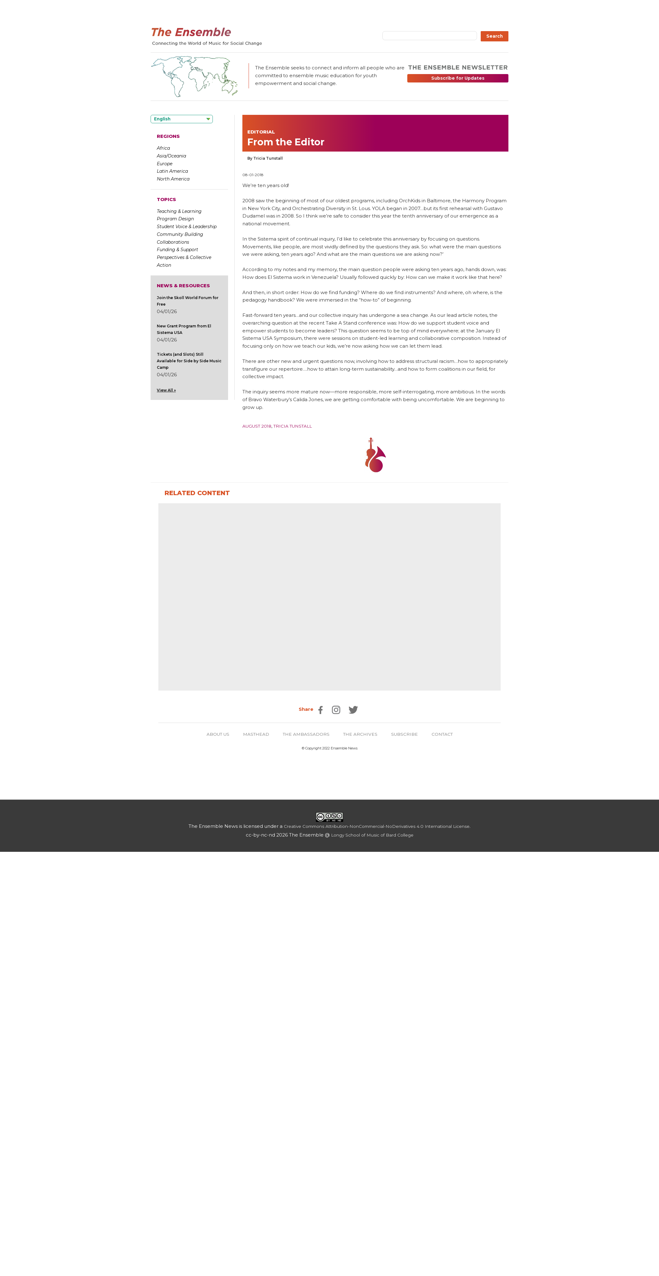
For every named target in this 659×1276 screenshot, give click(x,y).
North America (173, 179)
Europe (164, 164)
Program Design (175, 219)
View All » (166, 390)
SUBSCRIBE (408, 1158)
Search (494, 36)
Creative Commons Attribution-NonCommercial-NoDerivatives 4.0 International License (377, 1250)
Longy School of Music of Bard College (372, 1259)
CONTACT (448, 1158)
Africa (163, 148)
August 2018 (258, 426)
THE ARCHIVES (362, 1158)
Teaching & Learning (179, 211)
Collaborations (173, 242)
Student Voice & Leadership (187, 226)
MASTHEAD (253, 1158)
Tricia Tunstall (298, 426)
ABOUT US (212, 1158)
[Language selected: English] (182, 119)
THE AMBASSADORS (306, 1158)
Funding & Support (177, 249)
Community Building (180, 234)
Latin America (172, 171)
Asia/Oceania (171, 156)
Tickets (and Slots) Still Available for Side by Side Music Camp (189, 361)
